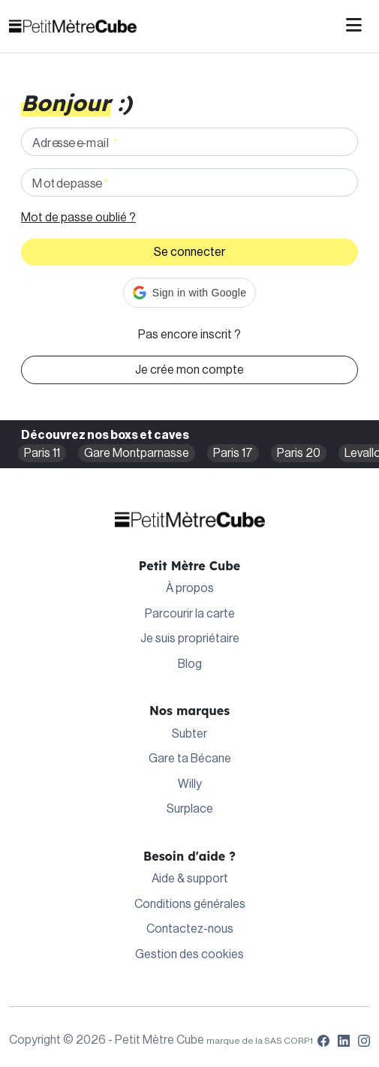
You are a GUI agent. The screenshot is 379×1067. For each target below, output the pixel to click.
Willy (190, 784)
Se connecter (189, 252)
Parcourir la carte (190, 614)
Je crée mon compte (189, 370)
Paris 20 (298, 453)
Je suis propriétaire (189, 639)
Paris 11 (42, 453)
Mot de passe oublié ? (78, 218)
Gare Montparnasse (136, 453)
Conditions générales (189, 904)
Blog (190, 664)
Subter (189, 734)
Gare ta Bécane (190, 759)
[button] (189, 293)
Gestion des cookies (189, 954)
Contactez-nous (189, 929)
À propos (190, 588)
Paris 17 (233, 453)
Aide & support (190, 879)
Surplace (190, 809)
